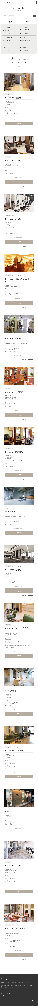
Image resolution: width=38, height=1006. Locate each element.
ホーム (2, 993)
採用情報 (8, 995)
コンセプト (3, 995)
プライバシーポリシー (10, 1000)
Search (34, 15)
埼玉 (28, 21)
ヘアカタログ (3, 1000)
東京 (10, 21)
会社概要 (8, 993)
